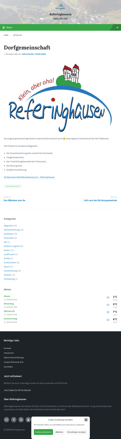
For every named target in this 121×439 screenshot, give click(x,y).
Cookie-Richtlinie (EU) (13, 362)
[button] (86, 420)
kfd (5, 242)
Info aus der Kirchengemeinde (100, 200)
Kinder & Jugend (11, 246)
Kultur (7, 250)
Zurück (7, 197)
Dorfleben (41, 54)
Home (6, 35)
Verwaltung (9, 279)
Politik (7, 258)
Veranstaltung (10, 270)
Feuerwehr (9, 238)
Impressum (9, 353)
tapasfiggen (27, 54)
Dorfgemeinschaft (12, 186)
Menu (60, 27)
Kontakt (7, 348)
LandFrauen (9, 254)
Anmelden (8, 366)
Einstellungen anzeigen (76, 432)
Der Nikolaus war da (14, 200)
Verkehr (7, 274)
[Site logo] (60, 9)
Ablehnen (59, 432)
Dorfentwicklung (12, 229)
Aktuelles (17, 35)
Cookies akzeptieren (43, 432)
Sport (6, 266)
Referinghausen (60, 14)
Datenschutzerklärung (14, 357)
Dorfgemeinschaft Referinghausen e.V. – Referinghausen (29, 177)
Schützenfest (10, 262)
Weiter (113, 197)
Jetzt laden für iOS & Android (17, 390)
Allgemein (8, 225)
